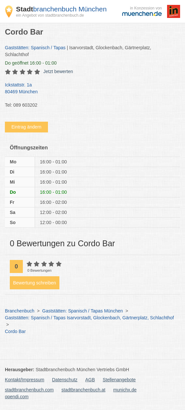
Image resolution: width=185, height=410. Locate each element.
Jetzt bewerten (58, 71)
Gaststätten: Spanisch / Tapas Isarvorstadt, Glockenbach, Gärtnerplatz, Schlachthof (89, 317)
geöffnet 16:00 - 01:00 (31, 63)
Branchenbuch (19, 310)
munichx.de (125, 389)
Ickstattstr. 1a (89, 88)
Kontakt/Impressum (24, 379)
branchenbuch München (61, 9)
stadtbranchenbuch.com (29, 389)
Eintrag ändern (26, 126)
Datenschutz (65, 379)
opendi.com (16, 396)
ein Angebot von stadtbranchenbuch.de (50, 15)
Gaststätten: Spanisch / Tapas (35, 47)
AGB (90, 379)
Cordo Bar (15, 331)
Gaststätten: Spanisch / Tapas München (82, 310)
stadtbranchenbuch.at (83, 389)
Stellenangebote (119, 379)
